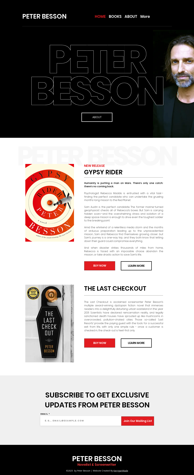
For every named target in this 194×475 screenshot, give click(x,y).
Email (44, 414)
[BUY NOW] (99, 265)
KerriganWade (120, 470)
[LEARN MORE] (136, 265)
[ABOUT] (96, 117)
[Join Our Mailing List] (137, 421)
